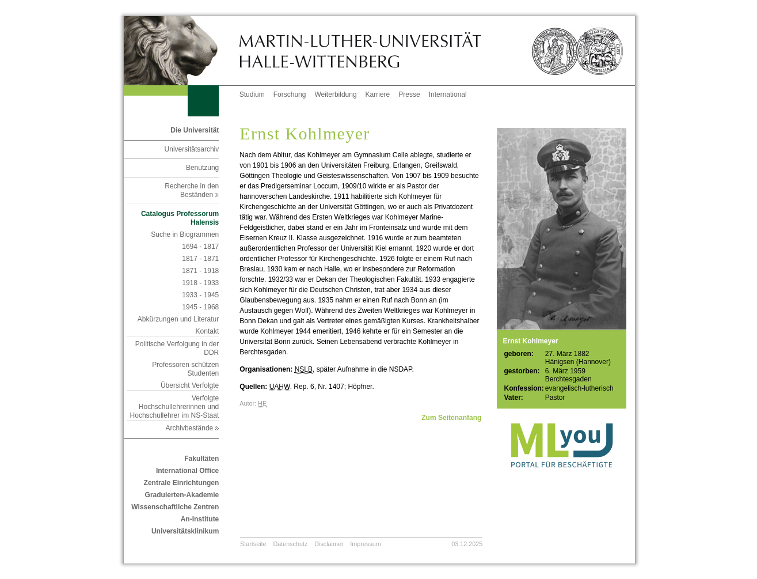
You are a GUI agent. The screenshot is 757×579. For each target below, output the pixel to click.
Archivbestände (192, 428)
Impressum (365, 543)
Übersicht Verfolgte (190, 385)
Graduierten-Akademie (182, 495)
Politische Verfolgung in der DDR (177, 348)
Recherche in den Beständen (192, 190)
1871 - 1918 (200, 271)
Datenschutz (290, 543)
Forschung (289, 94)
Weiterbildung (335, 94)
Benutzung (202, 168)
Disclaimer (328, 543)
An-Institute (200, 519)
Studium (252, 94)
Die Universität (194, 130)
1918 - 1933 (200, 283)
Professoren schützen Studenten (185, 369)
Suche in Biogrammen (185, 234)
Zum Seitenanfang (451, 418)
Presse (409, 94)
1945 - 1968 (200, 307)
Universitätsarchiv (192, 149)
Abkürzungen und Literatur (178, 319)
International (448, 94)
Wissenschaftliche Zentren (175, 507)
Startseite (253, 543)
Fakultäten (201, 459)
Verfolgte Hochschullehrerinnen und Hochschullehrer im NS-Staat (174, 406)
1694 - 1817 (200, 247)
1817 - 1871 (200, 259)
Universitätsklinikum (185, 531)
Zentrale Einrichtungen (181, 483)
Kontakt (207, 331)
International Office (187, 471)
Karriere (378, 94)
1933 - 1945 (200, 295)
